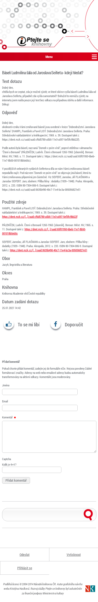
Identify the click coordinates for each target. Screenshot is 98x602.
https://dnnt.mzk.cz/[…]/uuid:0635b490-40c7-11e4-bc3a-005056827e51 (48, 250)
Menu (49, 57)
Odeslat (25, 554)
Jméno (5, 385)
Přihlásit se (24, 568)
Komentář (9, 417)
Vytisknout (74, 554)
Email (5, 401)
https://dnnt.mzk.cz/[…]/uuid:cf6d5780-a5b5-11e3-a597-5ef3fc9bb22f (39, 217)
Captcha (6, 459)
